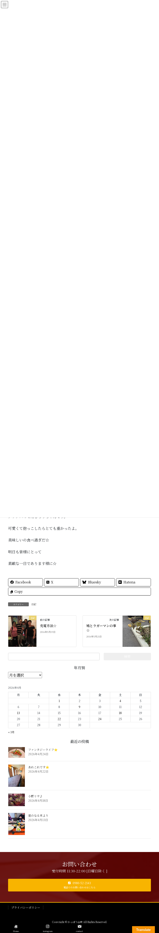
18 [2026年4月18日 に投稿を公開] (120, 713)
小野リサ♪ (35, 796)
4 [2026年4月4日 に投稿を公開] (120, 701)
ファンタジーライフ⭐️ (43, 750)
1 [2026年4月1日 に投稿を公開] (59, 701)
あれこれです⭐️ (38, 767)
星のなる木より (38, 815)
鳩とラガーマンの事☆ (101, 628)
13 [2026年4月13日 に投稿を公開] (18, 713)
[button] (79, 885)
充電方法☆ (48, 625)
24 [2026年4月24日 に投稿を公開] (99, 719)
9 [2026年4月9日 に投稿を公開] (79, 707)
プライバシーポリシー (25, 907)
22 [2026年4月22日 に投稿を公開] (59, 719)
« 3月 (11, 732)
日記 (33, 604)
